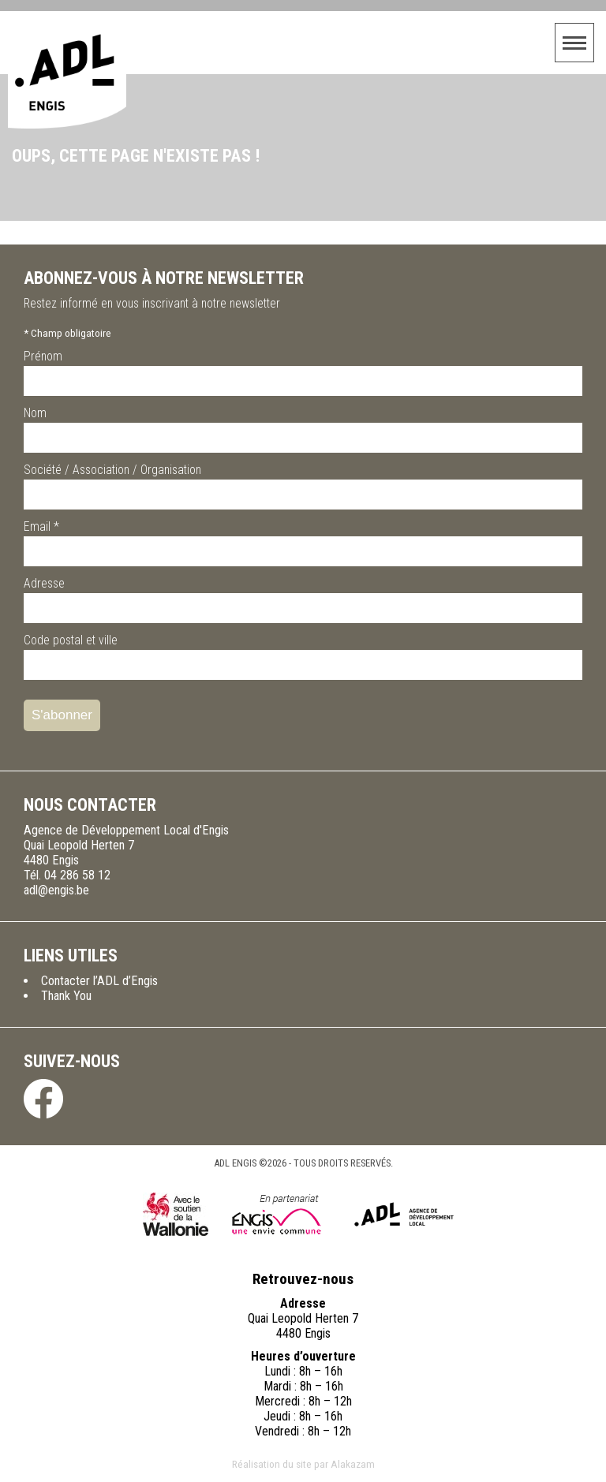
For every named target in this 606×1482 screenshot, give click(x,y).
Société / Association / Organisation (112, 469)
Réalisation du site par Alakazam (303, 1464)
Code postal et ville (71, 640)
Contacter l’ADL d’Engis (99, 980)
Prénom (43, 356)
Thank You (66, 995)
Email (41, 526)
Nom (35, 412)
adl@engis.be (56, 890)
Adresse (44, 583)
